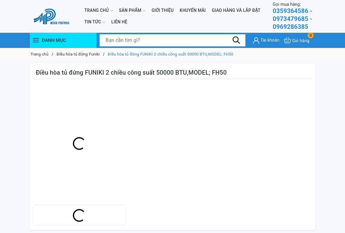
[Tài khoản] (266, 40)
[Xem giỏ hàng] (296, 40)
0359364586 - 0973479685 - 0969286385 (294, 16)
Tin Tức (94, 22)
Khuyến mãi (193, 10)
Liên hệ (119, 21)
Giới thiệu (162, 10)
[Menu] (36, 40)
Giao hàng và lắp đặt (236, 10)
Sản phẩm (132, 11)
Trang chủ (98, 11)
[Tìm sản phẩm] (172, 40)
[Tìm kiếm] (236, 40)
